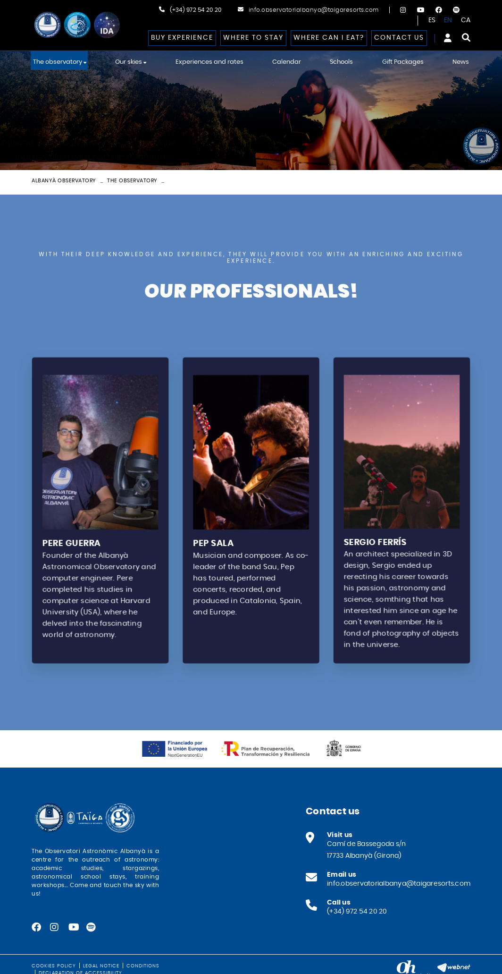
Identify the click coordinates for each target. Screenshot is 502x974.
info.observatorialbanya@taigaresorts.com (314, 10)
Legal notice (101, 966)
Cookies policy (54, 966)
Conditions (142, 966)
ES (432, 20)
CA (466, 20)
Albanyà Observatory (64, 180)
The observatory (132, 180)
